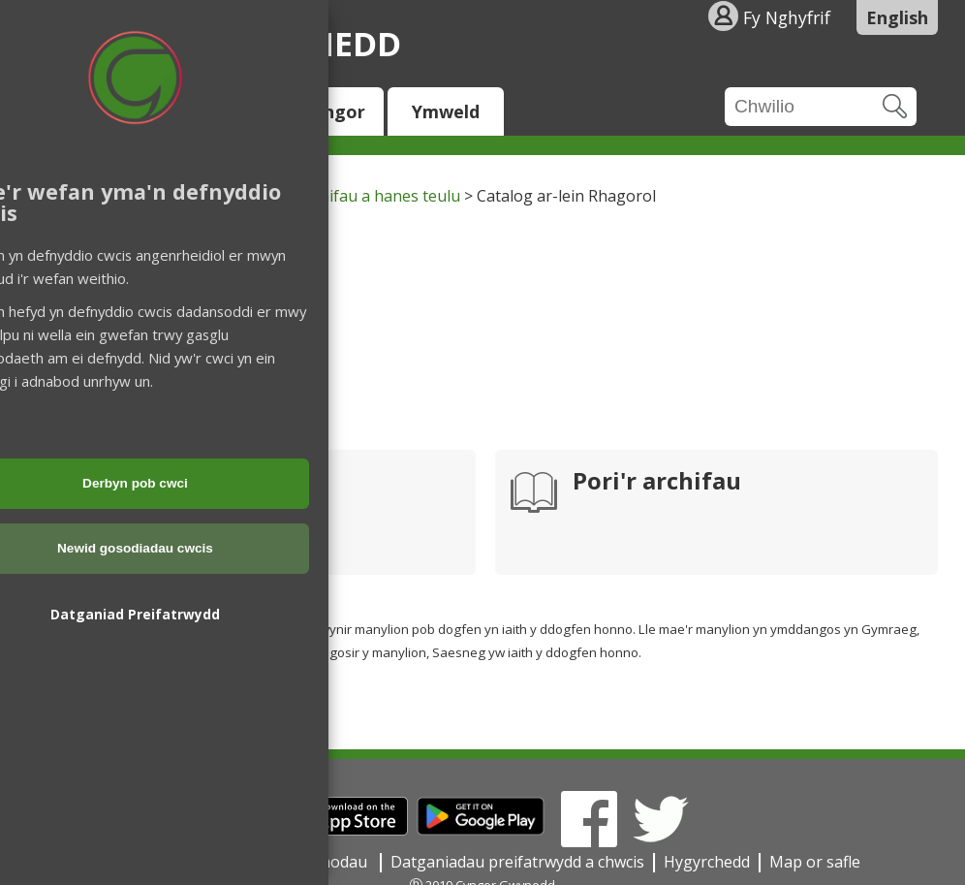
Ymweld (446, 111)
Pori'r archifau (657, 482)
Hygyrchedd (707, 861)
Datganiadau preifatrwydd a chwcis (517, 861)
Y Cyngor (326, 111)
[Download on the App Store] (342, 829)
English (897, 17)
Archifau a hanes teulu (378, 195)
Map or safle (814, 861)
